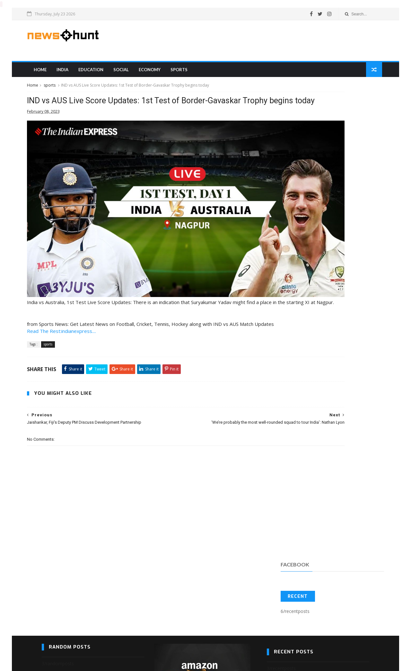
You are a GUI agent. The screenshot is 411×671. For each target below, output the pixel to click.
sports (191, 73)
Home (53, 73)
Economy (162, 73)
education (103, 73)
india (75, 73)
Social (134, 73)
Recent (290, 134)
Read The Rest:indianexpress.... (76, 314)
